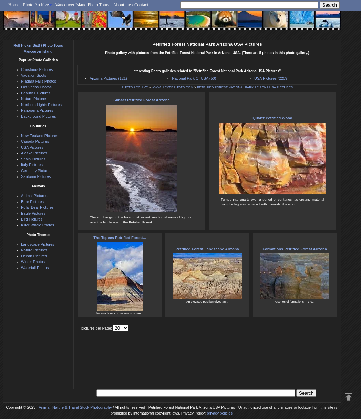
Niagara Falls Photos (38, 81)
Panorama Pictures (37, 110)
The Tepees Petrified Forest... (119, 238)
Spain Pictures (33, 159)
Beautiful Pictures (36, 93)
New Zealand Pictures (39, 135)
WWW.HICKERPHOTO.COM (172, 87)
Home (13, 4)
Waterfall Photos (35, 268)
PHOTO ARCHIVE (135, 87)
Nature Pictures (34, 99)
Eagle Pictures (33, 213)
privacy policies (220, 413)
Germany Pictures (36, 171)
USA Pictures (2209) (271, 78)
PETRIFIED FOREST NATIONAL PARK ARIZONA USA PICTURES (245, 87)
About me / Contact (130, 4)
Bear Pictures (32, 202)
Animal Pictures (34, 196)
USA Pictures (32, 147)
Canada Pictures (35, 141)
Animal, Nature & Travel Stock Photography (75, 407)
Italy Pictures (32, 165)
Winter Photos (33, 262)
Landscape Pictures (37, 244)
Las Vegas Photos (36, 87)
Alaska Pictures (34, 153)
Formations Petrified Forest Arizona (294, 249)
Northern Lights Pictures (41, 105)
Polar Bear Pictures (37, 207)
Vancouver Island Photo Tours (82, 4)
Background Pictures (38, 116)
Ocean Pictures (34, 256)
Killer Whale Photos (37, 225)
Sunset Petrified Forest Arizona (141, 100)
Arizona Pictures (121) (108, 78)
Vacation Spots (33, 75)
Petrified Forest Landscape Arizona (207, 249)
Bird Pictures (31, 219)
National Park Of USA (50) (194, 78)
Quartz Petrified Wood (272, 118)
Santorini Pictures (36, 176)
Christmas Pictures (37, 69)
